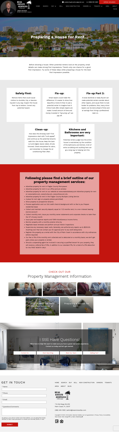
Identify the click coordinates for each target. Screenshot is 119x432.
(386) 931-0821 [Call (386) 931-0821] (92, 2)
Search (45, 6)
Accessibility (106, 415)
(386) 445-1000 (60, 410)
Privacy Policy (98, 415)
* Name (4, 387)
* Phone (5, 393)
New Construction (73, 6)
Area (107, 6)
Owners (99, 382)
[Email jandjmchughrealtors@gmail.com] (73, 2)
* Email (4, 400)
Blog (115, 9)
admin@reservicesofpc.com (76, 410)
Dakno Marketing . (77, 417)
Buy (70, 382)
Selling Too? (94, 353)
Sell (61, 6)
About (114, 6)
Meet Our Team (71, 353)
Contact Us (25, 353)
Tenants (108, 382)
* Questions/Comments (10, 407)
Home (38, 6)
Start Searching (47, 353)
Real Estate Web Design (62, 417)
